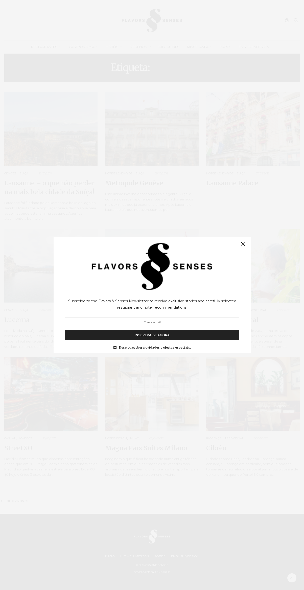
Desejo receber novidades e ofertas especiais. (155, 347)
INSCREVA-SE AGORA (152, 335)
